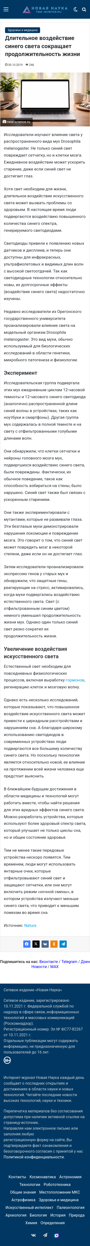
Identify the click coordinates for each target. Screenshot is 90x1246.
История (58, 1215)
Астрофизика (24, 1200)
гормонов (75, 680)
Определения (53, 1223)
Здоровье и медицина (22, 30)
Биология (38, 1215)
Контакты (17, 1177)
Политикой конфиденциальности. (34, 1157)
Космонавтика (43, 1177)
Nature (30, 925)
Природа (77, 1215)
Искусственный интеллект (29, 1207)
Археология (16, 1215)
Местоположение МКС (59, 1192)
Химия (31, 1223)
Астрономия (70, 1177)
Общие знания (23, 1192)
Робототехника (57, 1184)
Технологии (29, 1184)
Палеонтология (70, 1207)
